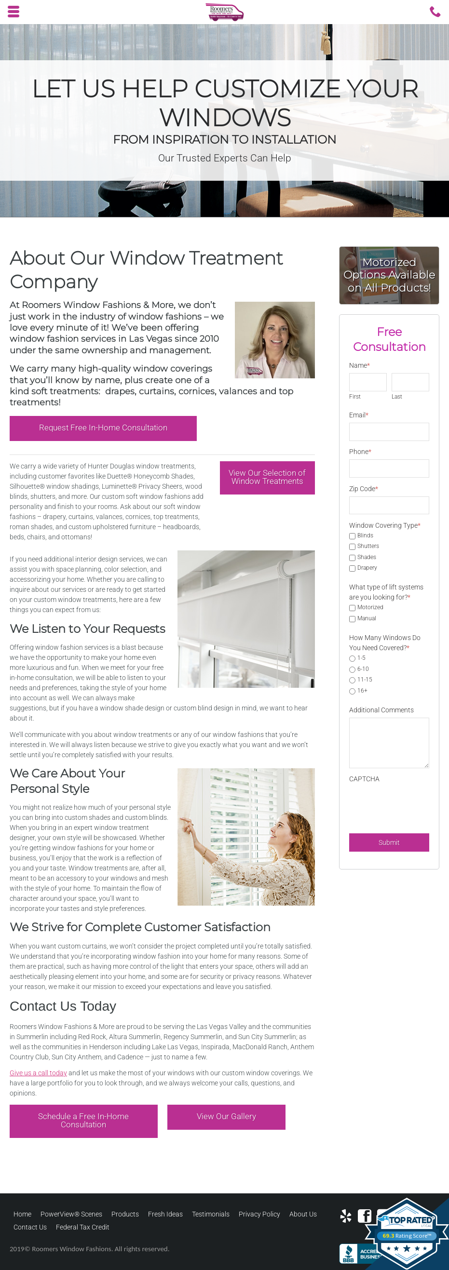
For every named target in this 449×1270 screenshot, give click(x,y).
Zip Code (363, 489)
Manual (366, 619)
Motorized (370, 608)
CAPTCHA (364, 779)
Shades (366, 558)
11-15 (364, 680)
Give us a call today (38, 1073)
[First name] (368, 382)
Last (397, 396)
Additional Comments (381, 710)
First (355, 396)
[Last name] (410, 382)
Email (358, 415)
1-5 (361, 658)
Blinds (365, 536)
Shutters (368, 546)
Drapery (367, 568)
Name (359, 365)
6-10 (363, 669)
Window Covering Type (385, 525)
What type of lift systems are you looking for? (386, 592)
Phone (360, 451)
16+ (362, 691)
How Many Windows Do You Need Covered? (385, 643)
